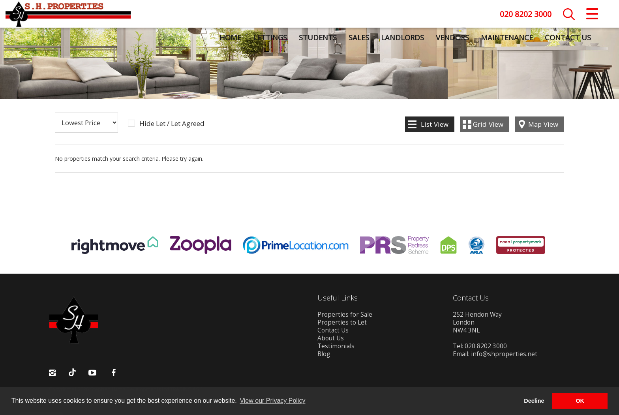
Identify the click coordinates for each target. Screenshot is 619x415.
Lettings (270, 37)
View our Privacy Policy (272, 400)
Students (317, 37)
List (434, 124)
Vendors (452, 37)
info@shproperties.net (504, 354)
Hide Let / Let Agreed (171, 124)
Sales (358, 37)
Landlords (402, 37)
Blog (323, 354)
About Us (330, 338)
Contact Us (567, 37)
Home (230, 37)
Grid (488, 124)
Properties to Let (342, 322)
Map (543, 124)
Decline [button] (534, 401)
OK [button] (580, 401)
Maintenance (506, 37)
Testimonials (336, 346)
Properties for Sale (344, 314)
